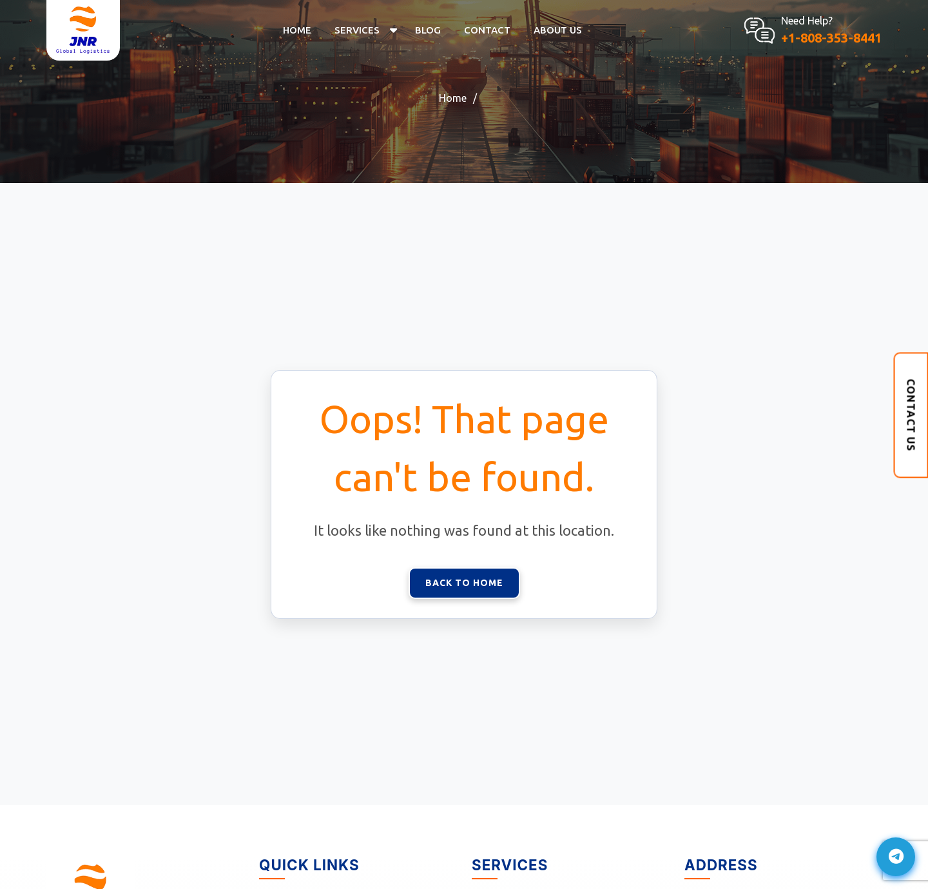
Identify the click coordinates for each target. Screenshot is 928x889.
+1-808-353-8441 (831, 37)
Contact (487, 29)
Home (297, 29)
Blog (428, 29)
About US (558, 29)
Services (357, 29)
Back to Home (464, 583)
